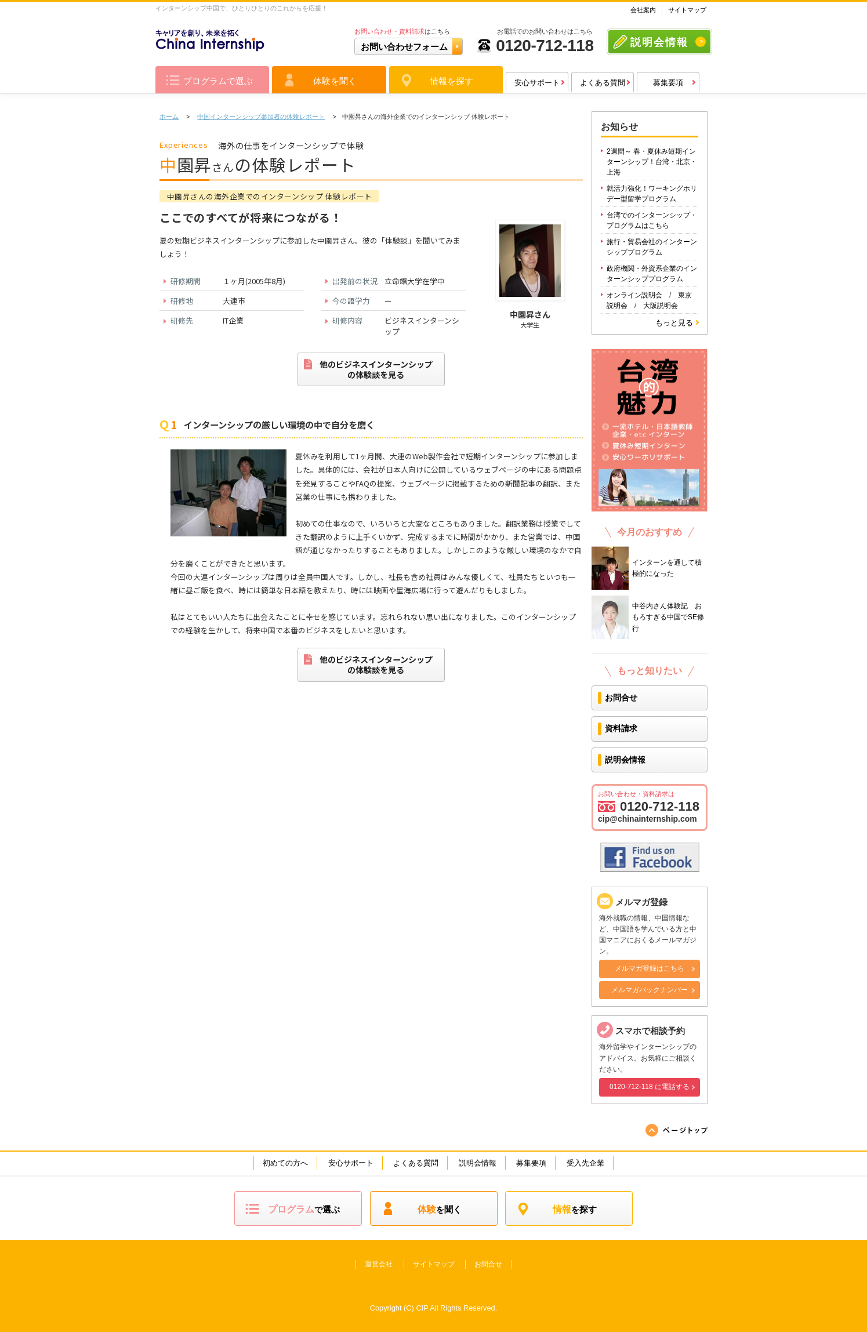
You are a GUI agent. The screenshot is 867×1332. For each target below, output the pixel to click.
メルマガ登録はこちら (649, 968)
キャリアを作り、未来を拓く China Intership (210, 40)
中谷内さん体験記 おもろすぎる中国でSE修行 (668, 617)
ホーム (169, 116)
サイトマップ (687, 9)
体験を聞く (335, 81)
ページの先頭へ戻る (677, 1130)
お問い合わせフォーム (404, 47)
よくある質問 (602, 82)
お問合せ (621, 697)
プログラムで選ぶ (218, 81)
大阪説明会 (660, 306)
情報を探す (451, 81)
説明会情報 (659, 42)
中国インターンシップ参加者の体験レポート (261, 116)
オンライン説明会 (634, 295)
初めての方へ (285, 1163)
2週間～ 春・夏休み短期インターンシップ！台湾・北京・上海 (652, 161)
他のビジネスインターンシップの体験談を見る (368, 369)
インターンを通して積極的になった (667, 568)
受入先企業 (585, 1163)
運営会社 (379, 1264)
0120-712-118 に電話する (650, 1087)
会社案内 (643, 9)
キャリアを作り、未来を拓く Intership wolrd (433, 1283)
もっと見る (674, 322)
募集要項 (668, 82)
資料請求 (621, 728)
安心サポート (537, 82)
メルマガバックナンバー (649, 990)
